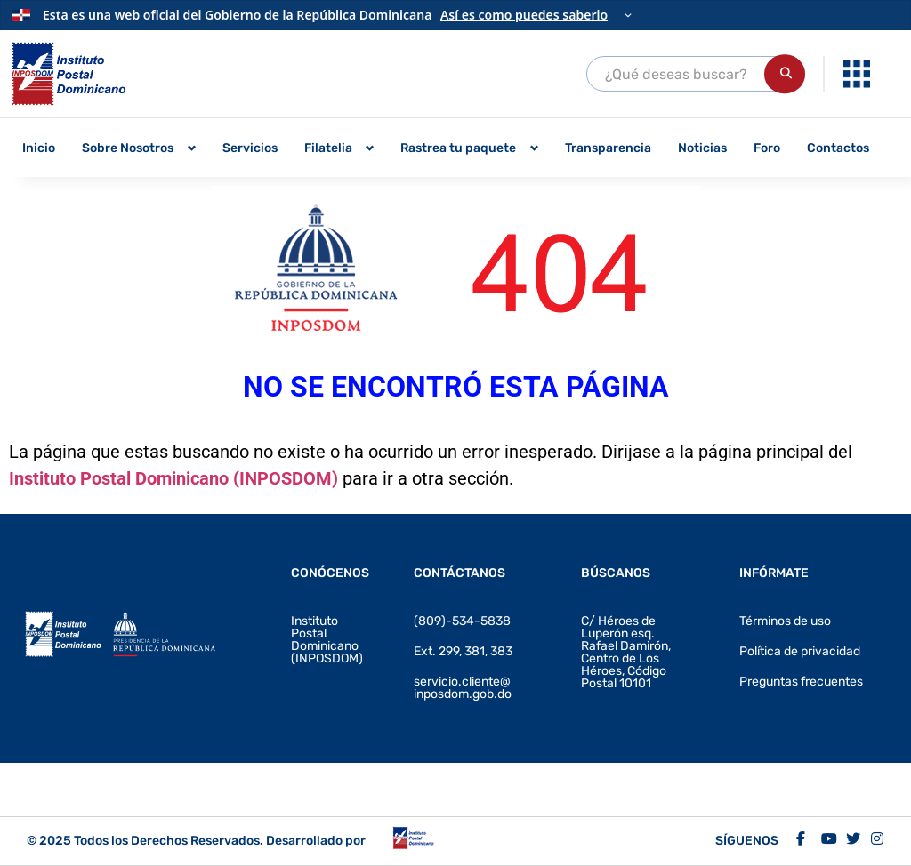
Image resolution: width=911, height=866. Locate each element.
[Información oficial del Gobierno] (455, 15)
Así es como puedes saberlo (524, 14)
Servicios (250, 148)
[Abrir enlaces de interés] (856, 74)
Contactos (838, 148)
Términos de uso (785, 621)
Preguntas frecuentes (801, 681)
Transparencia (608, 148)
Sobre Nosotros (127, 148)
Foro (767, 148)
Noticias (702, 148)
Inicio (38, 148)
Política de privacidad (799, 651)
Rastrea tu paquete (458, 148)
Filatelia (328, 148)
